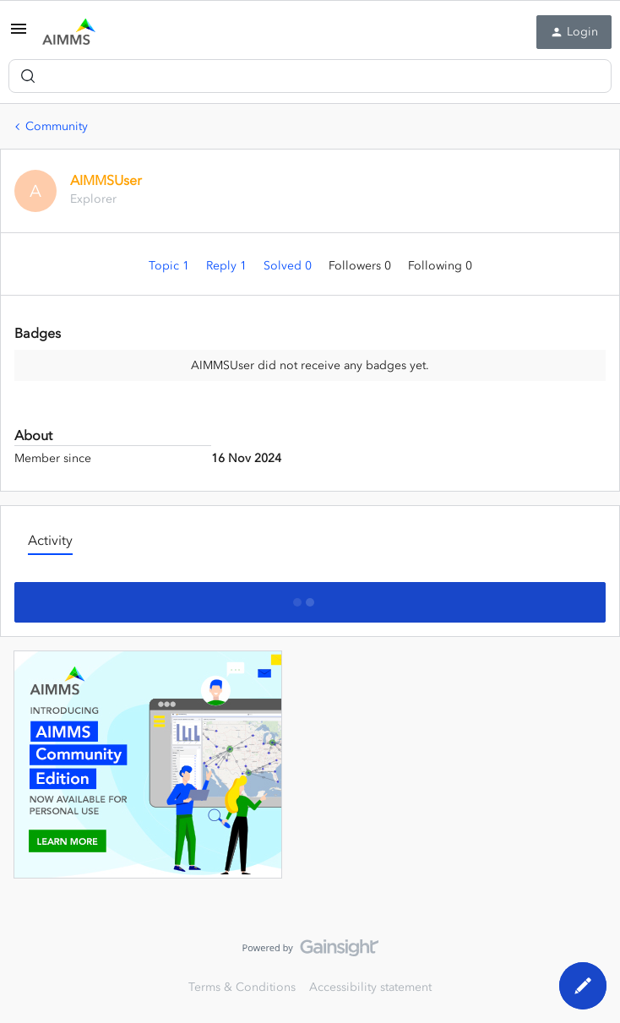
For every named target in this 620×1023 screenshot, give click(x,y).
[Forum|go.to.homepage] (68, 32)
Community (56, 126)
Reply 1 (228, 265)
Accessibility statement (370, 987)
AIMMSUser (106, 179)
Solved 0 (289, 265)
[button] (18, 35)
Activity (50, 539)
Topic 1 (171, 265)
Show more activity (310, 597)
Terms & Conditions (242, 987)
